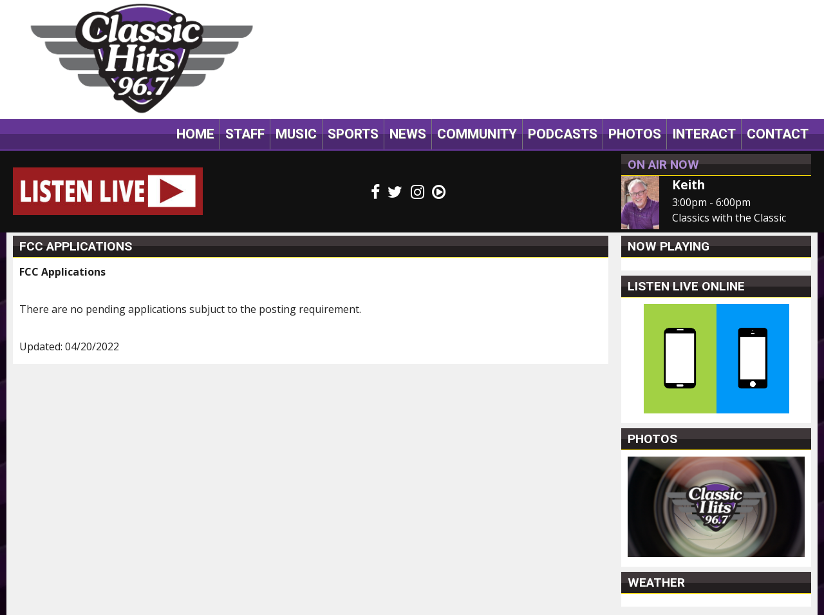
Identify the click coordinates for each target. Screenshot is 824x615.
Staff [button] (245, 134)
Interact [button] (704, 134)
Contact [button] (778, 134)
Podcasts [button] (562, 134)
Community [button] (477, 134)
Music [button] (296, 134)
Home (195, 134)
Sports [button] (353, 134)
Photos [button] (634, 134)
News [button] (407, 134)
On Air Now (663, 164)
